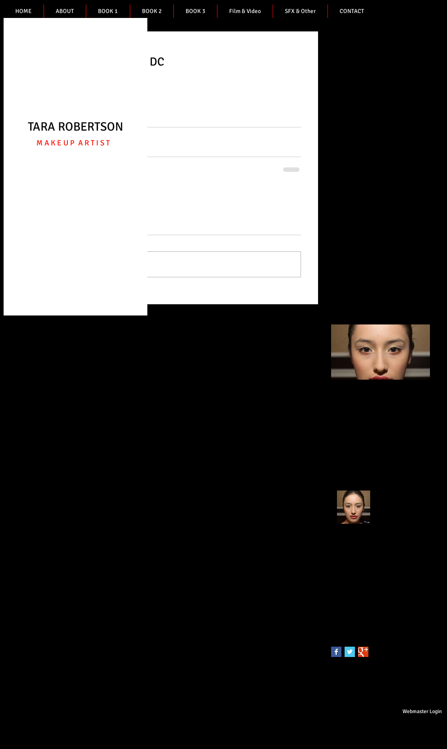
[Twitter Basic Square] (350, 652)
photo (338, 604)
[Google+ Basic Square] (363, 652)
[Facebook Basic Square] (336, 652)
